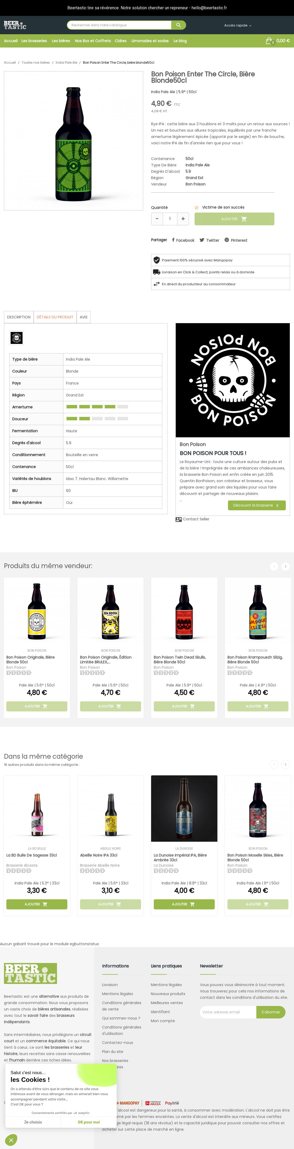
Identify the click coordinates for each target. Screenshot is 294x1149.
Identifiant (160, 1011)
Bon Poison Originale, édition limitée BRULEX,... (105, 659)
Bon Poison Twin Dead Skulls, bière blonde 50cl (180, 659)
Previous (274, 566)
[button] (11, 1140)
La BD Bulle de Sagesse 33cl (31, 855)
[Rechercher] (126, 25)
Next (285, 566)
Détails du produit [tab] (55, 317)
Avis (83, 317)
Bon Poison (195, 184)
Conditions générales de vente (121, 1006)
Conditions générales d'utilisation (121, 1030)
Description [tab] (18, 317)
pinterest (239, 240)
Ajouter (234, 219)
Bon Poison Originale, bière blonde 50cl (30, 659)
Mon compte (163, 1020)
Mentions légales (117, 993)
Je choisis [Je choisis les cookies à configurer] (33, 1122)
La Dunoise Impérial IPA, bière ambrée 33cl (180, 857)
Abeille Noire (110, 848)
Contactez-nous (117, 1042)
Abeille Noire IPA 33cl (98, 855)
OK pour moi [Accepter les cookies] (89, 1122)
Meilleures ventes (167, 1002)
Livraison (110, 984)
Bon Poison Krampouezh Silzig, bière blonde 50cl (255, 659)
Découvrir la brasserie (256, 505)
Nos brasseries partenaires (115, 1064)
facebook (185, 240)
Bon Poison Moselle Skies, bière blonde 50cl (255, 857)
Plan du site (112, 1051)
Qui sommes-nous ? (121, 1018)
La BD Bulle (37, 848)
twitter (212, 240)
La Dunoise (184, 848)
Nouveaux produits (168, 993)
